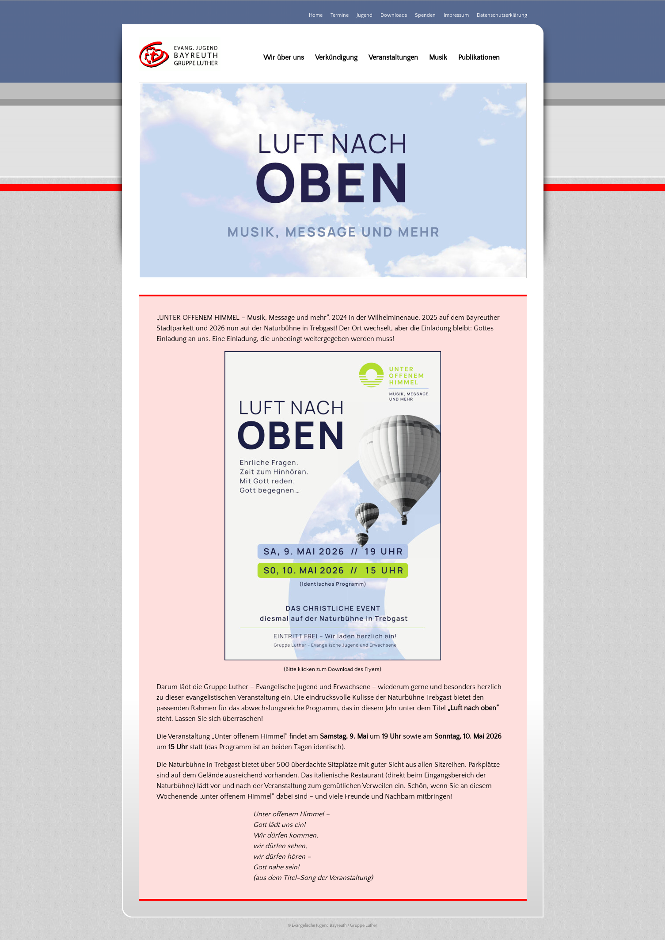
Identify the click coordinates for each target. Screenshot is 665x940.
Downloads (393, 15)
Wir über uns (283, 57)
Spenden (425, 15)
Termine (340, 15)
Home (316, 15)
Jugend (364, 15)
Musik (438, 57)
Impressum (456, 15)
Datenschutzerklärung (502, 15)
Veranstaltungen (393, 57)
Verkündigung (336, 57)
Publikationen (479, 57)
